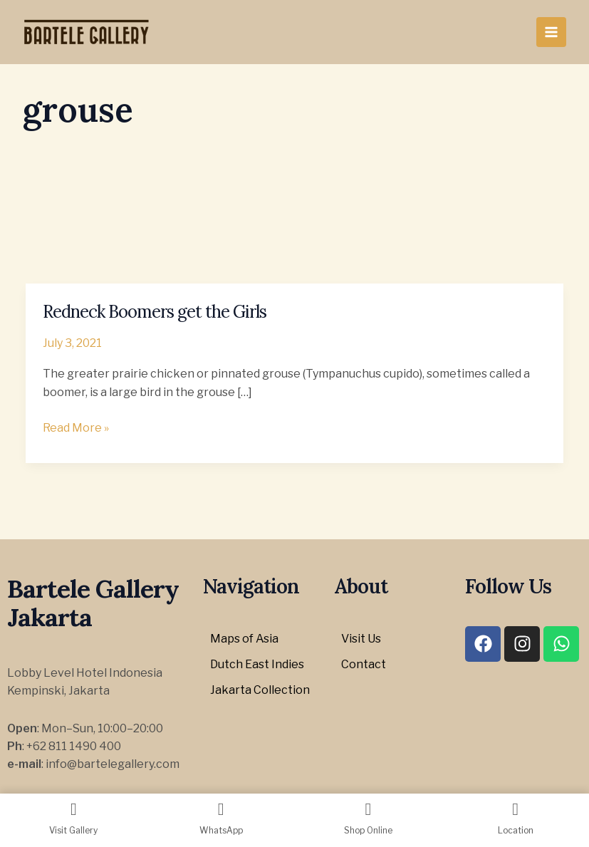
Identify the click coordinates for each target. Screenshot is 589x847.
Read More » (76, 427)
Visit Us (361, 638)
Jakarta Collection (260, 690)
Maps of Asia (244, 638)
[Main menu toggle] (551, 32)
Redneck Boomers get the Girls (154, 312)
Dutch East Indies (257, 664)
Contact (363, 664)
